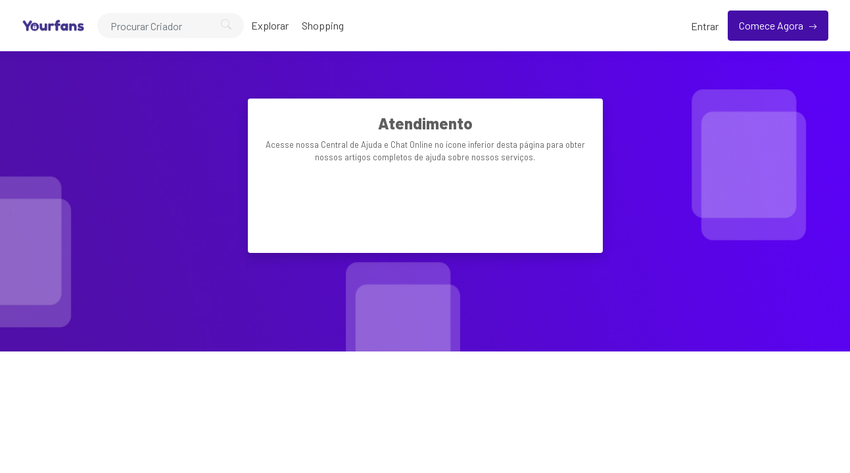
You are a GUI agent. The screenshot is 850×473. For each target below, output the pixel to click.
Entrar (705, 26)
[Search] (171, 25)
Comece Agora (772, 25)
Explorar (270, 25)
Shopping (323, 25)
